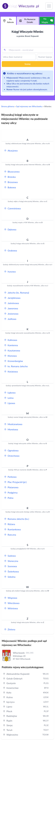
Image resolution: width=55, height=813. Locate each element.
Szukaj (27, 64)
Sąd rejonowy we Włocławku (29, 106)
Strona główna (7, 106)
